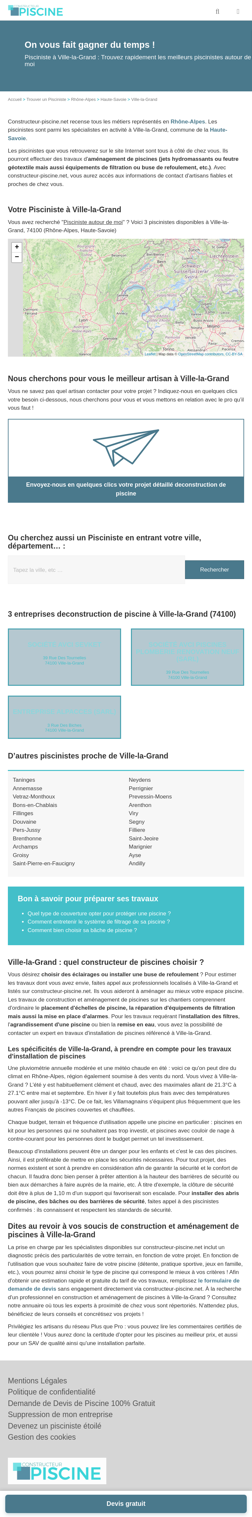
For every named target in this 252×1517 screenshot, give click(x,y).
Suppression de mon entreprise (60, 1414)
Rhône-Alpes (83, 99)
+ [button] (17, 248)
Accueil (15, 99)
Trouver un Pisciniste (46, 99)
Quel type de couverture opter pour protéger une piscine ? (99, 913)
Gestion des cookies (42, 1437)
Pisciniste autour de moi (93, 222)
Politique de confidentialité (51, 1392)
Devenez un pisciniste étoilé (54, 1426)
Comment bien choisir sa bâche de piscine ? (82, 930)
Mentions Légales (37, 1381)
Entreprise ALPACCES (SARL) (64, 711)
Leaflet (150, 354)
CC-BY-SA (233, 354)
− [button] (17, 257)
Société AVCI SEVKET (64, 644)
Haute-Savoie (113, 99)
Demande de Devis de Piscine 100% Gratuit (81, 1403)
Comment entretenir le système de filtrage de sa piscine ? (99, 922)
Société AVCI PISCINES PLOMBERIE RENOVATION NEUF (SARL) (187, 652)
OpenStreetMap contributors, (201, 354)
